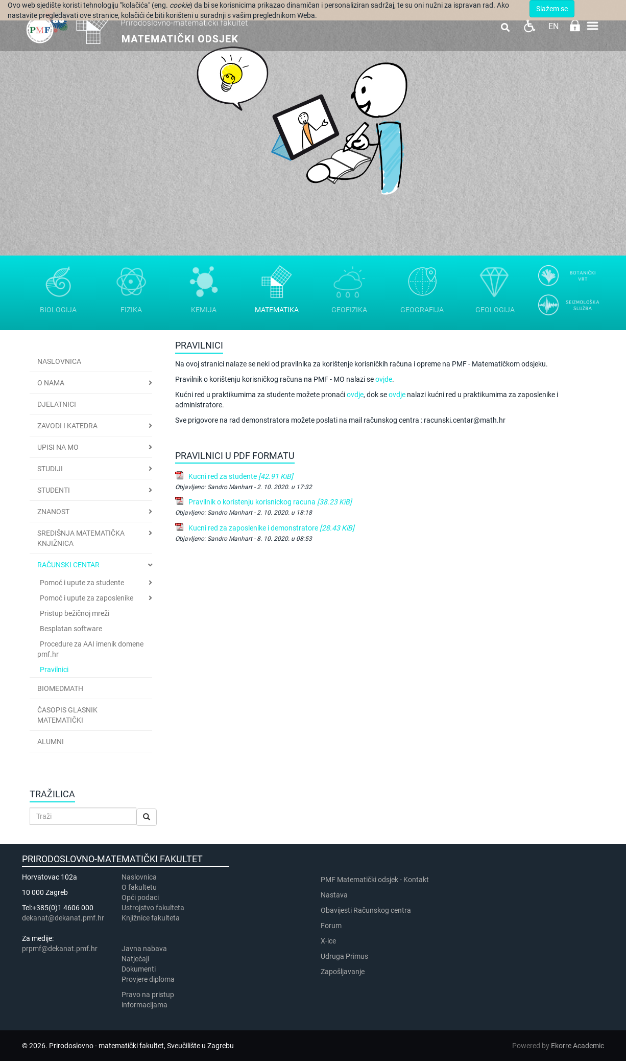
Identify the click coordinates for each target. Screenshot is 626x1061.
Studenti (53, 490)
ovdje (355, 394)
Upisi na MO (58, 447)
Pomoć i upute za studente (82, 583)
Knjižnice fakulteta (151, 918)
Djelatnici (56, 404)
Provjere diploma (148, 979)
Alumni (50, 741)
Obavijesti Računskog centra (366, 910)
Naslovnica (59, 361)
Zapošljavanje (343, 971)
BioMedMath (60, 688)
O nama (50, 383)
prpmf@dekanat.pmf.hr (60, 948)
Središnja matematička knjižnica (81, 538)
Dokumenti (139, 969)
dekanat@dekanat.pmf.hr (63, 918)
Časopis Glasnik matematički (67, 715)
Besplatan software (71, 629)
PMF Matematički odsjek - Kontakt (375, 879)
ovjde (383, 379)
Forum (331, 925)
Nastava (334, 895)
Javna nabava (144, 948)
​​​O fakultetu (139, 887)
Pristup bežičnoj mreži (74, 613)
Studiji (50, 469)
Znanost (53, 512)
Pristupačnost (529, 26)
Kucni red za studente (240, 476)
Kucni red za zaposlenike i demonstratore (271, 528)
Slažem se (552, 9)
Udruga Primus (344, 956)
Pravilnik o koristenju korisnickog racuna (270, 502)
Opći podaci (140, 897)
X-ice (328, 941)
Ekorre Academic (577, 1046)
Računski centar (68, 565)
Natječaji (135, 959)
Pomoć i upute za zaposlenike (86, 598)
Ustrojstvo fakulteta (153, 908)
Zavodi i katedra (67, 426)
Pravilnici (54, 669)
